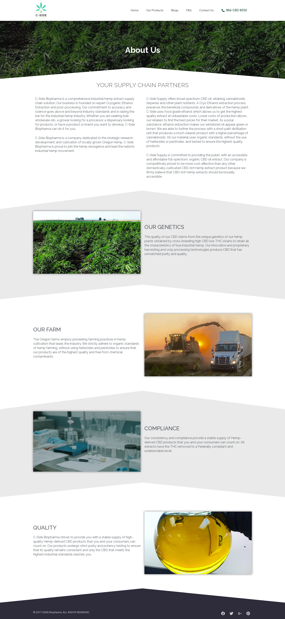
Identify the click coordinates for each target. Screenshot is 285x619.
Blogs (174, 10)
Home (135, 10)
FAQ (188, 10)
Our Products (154, 10)
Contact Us (206, 10)
